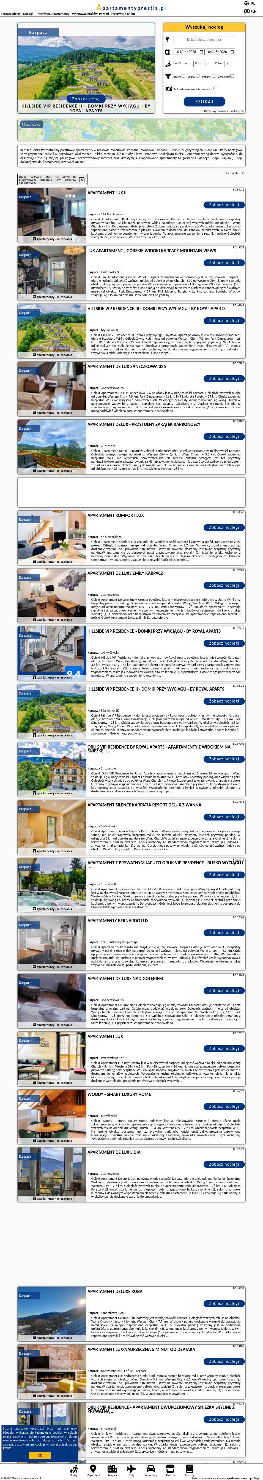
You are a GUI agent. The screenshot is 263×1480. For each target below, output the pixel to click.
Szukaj (204, 102)
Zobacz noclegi (224, 204)
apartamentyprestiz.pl (131, 8)
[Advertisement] (131, 1245)
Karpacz (25, 197)
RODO (7, 1448)
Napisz (258, 1478)
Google (9, 1433)
